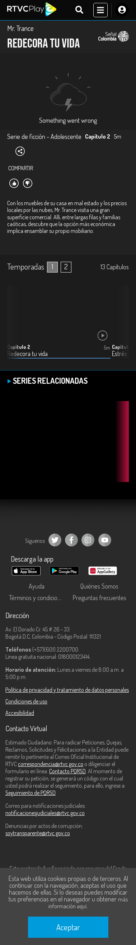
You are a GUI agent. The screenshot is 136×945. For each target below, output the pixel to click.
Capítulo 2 (18, 347)
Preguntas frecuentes (99, 598)
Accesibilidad (19, 712)
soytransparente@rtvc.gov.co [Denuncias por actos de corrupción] (37, 833)
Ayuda (36, 586)
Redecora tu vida (27, 353)
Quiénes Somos (99, 586)
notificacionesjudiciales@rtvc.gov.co (45, 812)
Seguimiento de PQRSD (30, 792)
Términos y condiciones (37, 598)
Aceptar (68, 927)
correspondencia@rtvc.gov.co (50, 764)
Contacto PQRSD (67, 771)
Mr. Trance (20, 28)
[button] (119, 327)
